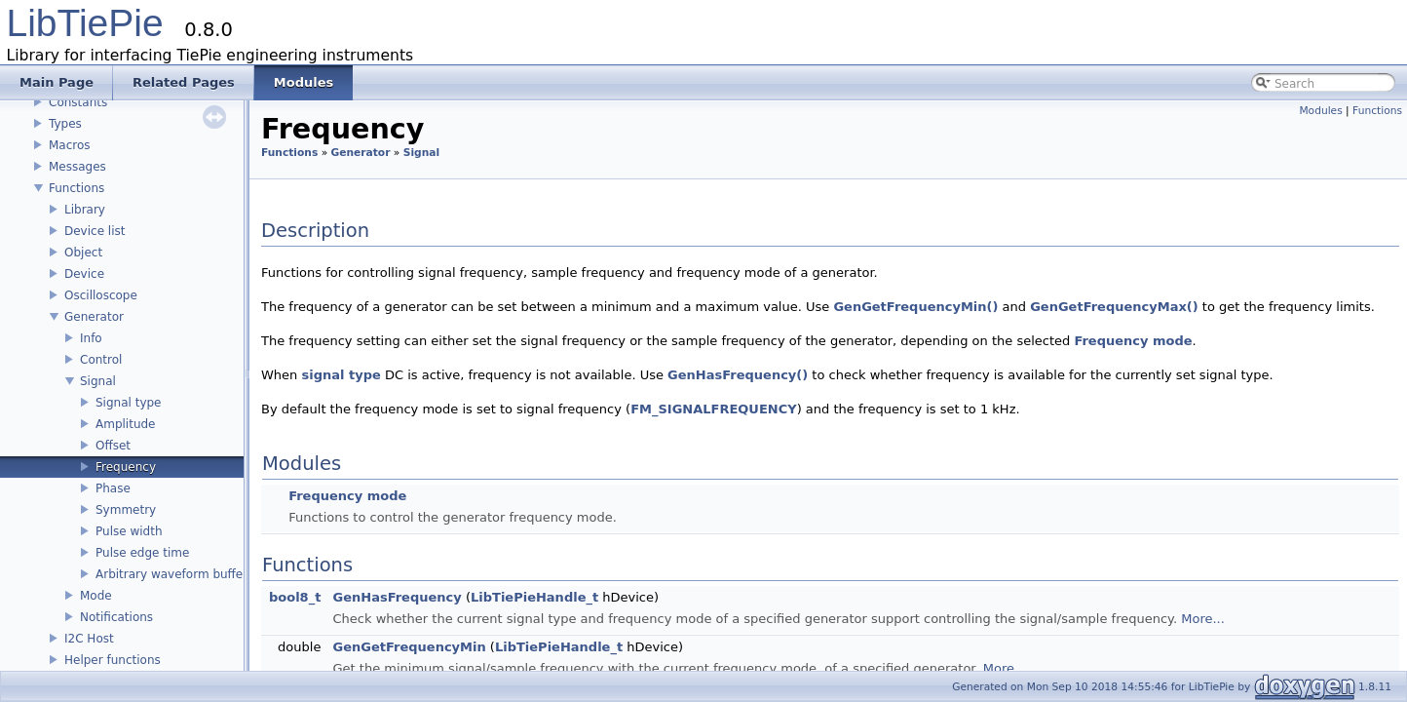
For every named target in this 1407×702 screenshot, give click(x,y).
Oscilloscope (100, 295)
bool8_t (295, 597)
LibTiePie (85, 23)
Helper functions (112, 660)
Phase (113, 488)
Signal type (128, 403)
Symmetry (125, 510)
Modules (1320, 110)
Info (91, 338)
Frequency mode (1133, 340)
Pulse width (129, 531)
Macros (70, 145)
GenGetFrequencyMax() (1114, 306)
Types (65, 124)
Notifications (116, 617)
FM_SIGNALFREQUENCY (713, 409)
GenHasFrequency (397, 597)
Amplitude (125, 424)
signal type (340, 375)
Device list (94, 231)
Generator (94, 317)
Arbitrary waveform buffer (171, 574)
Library (84, 209)
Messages (77, 167)
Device (84, 274)
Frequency (125, 467)
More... (1203, 618)
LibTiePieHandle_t (534, 597)
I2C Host (89, 638)
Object (83, 252)
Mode (96, 596)
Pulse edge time (142, 553)
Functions (76, 188)
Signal (98, 381)
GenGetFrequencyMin (409, 647)
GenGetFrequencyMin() (915, 306)
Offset (113, 445)
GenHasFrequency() (737, 375)
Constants (78, 102)
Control (101, 360)
